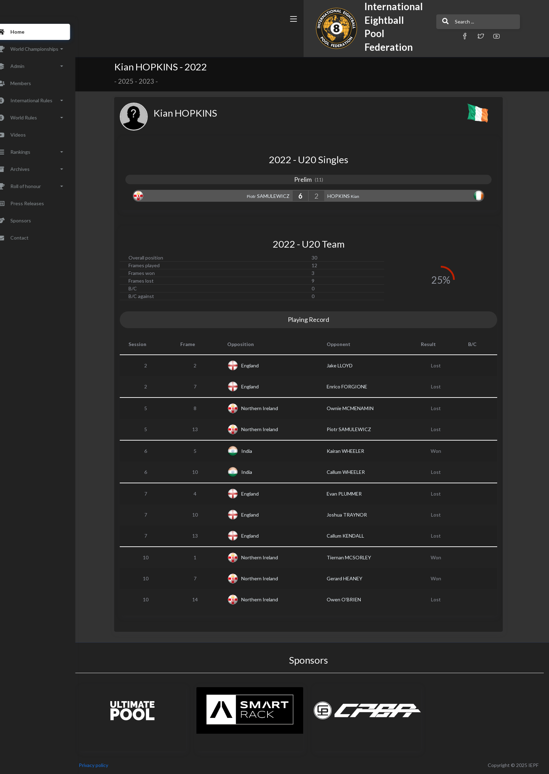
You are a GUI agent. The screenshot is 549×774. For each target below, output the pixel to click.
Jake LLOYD (349, 365)
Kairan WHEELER (355, 451)
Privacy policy (112, 765)
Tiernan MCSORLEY (358, 557)
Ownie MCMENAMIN (359, 408)
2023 (156, 81)
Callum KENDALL (355, 536)
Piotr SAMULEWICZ (358, 429)
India (256, 451)
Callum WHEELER (355, 472)
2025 (135, 81)
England (260, 365)
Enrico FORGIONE (356, 386)
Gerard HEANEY (354, 578)
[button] (356, 36)
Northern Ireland (269, 408)
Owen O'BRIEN (353, 599)
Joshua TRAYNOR (356, 515)
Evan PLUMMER (353, 494)
